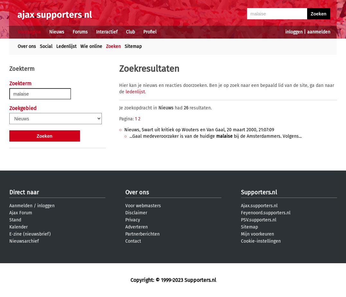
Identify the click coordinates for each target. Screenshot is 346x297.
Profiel (149, 32)
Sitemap (133, 46)
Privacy (132, 220)
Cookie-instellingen (261, 241)
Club (130, 32)
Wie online (91, 46)
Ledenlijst (66, 46)
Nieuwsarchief (24, 241)
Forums (80, 32)
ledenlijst (135, 92)
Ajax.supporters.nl (259, 206)
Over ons (27, 46)
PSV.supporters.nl (258, 220)
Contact (133, 241)
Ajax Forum (20, 213)
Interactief (107, 32)
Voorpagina (29, 32)
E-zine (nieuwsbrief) (30, 234)
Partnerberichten (142, 234)
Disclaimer (136, 213)
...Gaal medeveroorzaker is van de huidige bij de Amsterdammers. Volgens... (215, 136)
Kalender (18, 227)
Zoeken (113, 46)
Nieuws (56, 32)
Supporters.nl (259, 192)
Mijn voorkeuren (257, 234)
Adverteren (136, 227)
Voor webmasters (143, 206)
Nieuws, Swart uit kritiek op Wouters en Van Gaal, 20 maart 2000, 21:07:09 (199, 130)
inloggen (294, 32)
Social (46, 46)
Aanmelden (20, 206)
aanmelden (318, 32)
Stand (15, 220)
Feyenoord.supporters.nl (265, 213)
